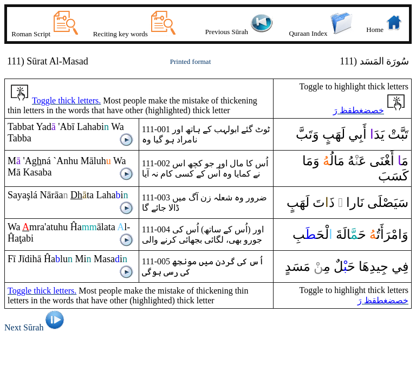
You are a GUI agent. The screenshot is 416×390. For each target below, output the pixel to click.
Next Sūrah (36, 327)
